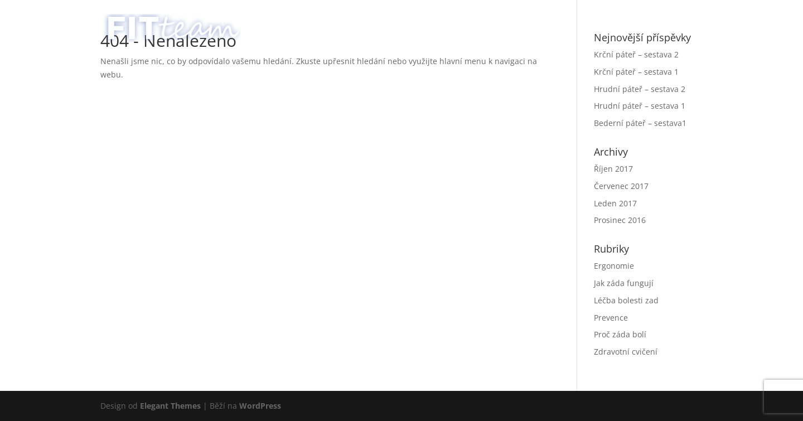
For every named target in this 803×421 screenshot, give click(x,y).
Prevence (611, 317)
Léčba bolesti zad (626, 300)
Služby (543, 23)
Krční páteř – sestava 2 (636, 54)
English (681, 23)
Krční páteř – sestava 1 (636, 71)
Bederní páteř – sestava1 (640, 123)
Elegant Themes (170, 405)
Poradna (616, 23)
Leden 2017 (615, 203)
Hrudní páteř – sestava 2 (639, 89)
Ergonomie (614, 265)
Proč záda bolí (620, 334)
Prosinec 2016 (620, 220)
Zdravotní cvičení (625, 351)
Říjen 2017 (613, 168)
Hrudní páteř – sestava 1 (639, 105)
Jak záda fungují (624, 283)
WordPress (260, 405)
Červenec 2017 (621, 186)
